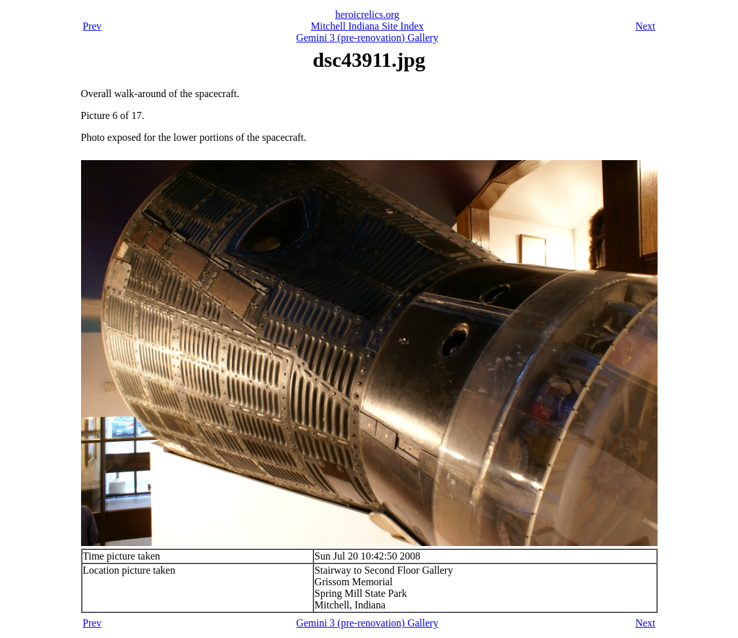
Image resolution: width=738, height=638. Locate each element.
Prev (92, 26)
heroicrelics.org (367, 14)
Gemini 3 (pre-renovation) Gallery (367, 37)
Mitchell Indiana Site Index (367, 26)
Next (645, 26)
